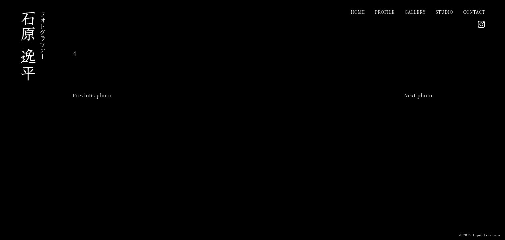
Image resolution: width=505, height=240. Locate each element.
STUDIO (444, 12)
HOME (358, 12)
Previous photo (92, 95)
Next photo (418, 95)
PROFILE (384, 12)
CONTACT (474, 12)
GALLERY (415, 12)
